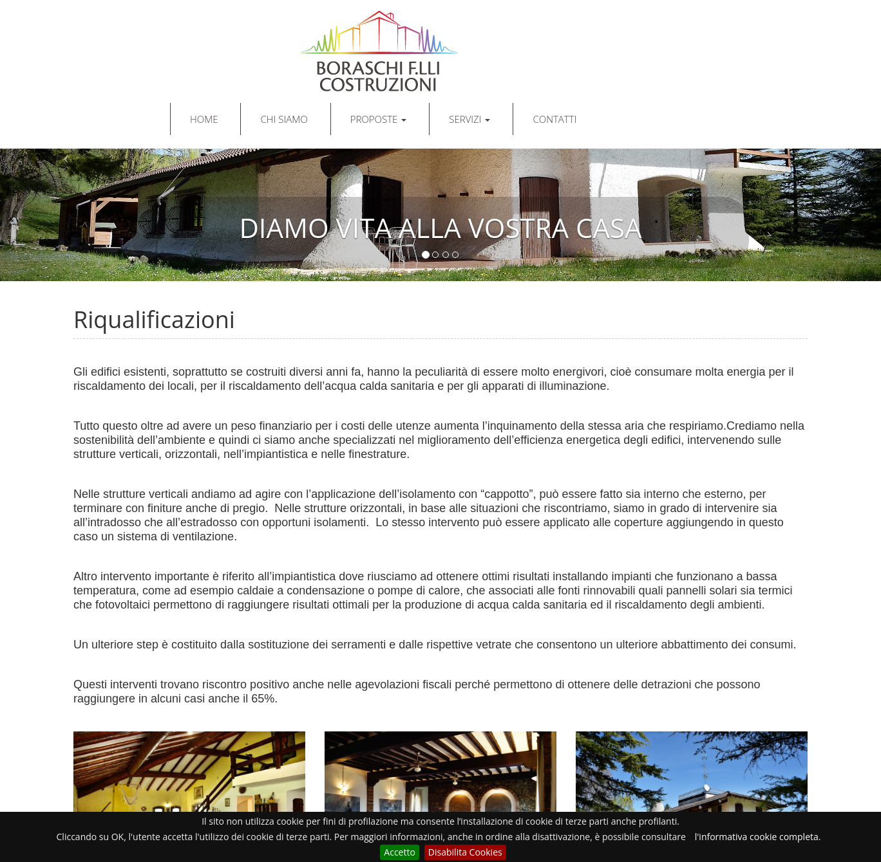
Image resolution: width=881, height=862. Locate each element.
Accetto (399, 852)
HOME (204, 119)
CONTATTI (554, 119)
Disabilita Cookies (465, 852)
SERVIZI (469, 119)
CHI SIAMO (283, 119)
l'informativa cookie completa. (758, 836)
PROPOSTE (378, 119)
